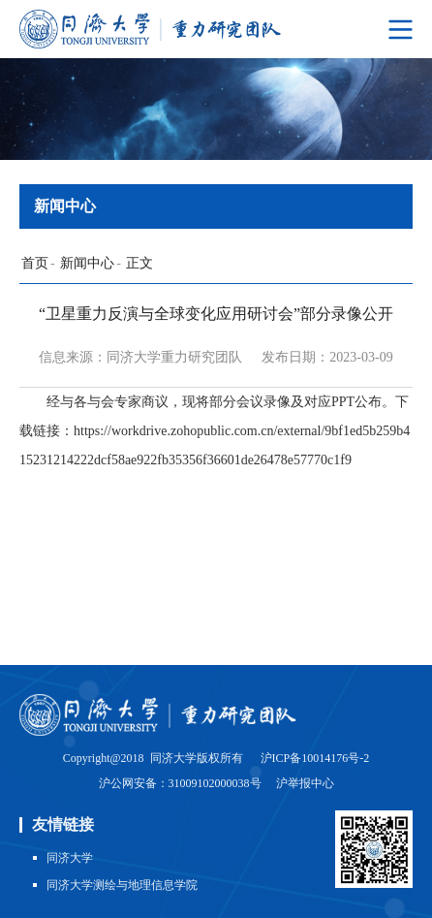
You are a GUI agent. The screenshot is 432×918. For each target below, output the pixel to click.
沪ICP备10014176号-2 (315, 758)
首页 (34, 263)
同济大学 (69, 858)
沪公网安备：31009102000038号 (181, 783)
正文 (139, 263)
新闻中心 (87, 263)
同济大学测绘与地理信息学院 (122, 885)
